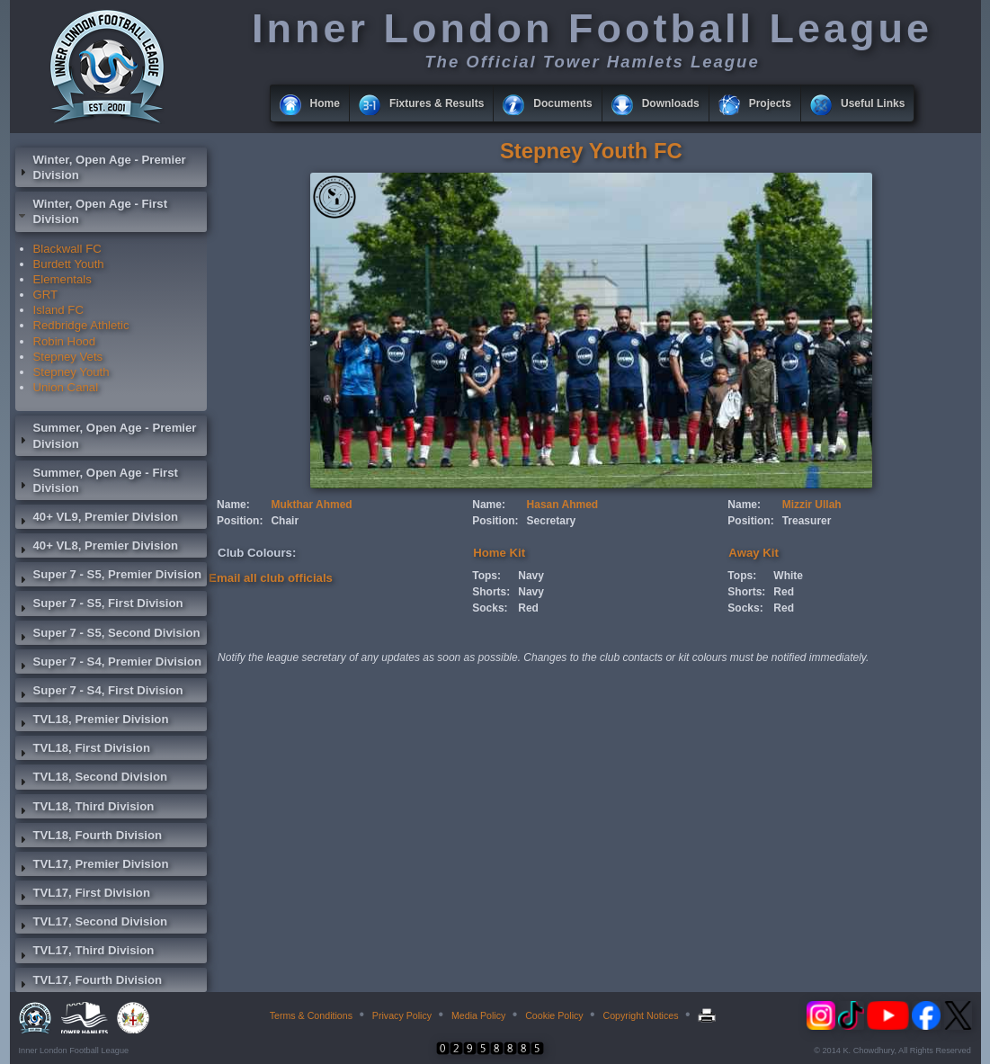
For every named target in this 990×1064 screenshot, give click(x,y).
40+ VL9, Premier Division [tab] (97, 519)
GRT (45, 294)
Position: (240, 520)
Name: (233, 504)
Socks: (489, 608)
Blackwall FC (67, 248)
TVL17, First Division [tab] (82, 895)
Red (528, 608)
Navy (531, 575)
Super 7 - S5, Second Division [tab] (108, 635)
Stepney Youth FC (591, 151)
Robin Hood (64, 341)
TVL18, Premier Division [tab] (92, 721)
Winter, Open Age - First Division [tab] (91, 211)
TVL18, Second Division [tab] (91, 779)
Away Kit (753, 552)
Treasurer (807, 520)
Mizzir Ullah (812, 504)
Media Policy (478, 1015)
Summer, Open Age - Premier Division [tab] (106, 435)
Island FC (58, 310)
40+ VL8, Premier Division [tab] (97, 548)
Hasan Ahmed (563, 504)
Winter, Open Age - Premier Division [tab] (100, 167)
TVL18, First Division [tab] (82, 750)
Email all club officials (271, 578)
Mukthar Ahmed (311, 504)
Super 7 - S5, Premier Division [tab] (108, 577)
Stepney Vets (68, 356)
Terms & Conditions (311, 1015)
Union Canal (66, 387)
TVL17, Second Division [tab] (91, 924)
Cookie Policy (554, 1015)
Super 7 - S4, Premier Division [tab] (108, 664)
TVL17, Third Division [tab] (85, 952)
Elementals (62, 279)
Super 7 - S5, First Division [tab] (99, 605)
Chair (285, 520)
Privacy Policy (402, 1015)
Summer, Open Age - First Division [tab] (96, 480)
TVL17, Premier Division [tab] (92, 866)
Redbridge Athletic (81, 325)
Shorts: (491, 592)
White (788, 575)
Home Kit (499, 552)
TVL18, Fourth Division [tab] (89, 837)
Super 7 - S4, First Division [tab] (99, 693)
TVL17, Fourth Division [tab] (89, 982)
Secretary (551, 520)
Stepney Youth (71, 372)
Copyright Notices (640, 1015)
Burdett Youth (68, 264)
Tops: (486, 575)
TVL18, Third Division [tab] (85, 809)
